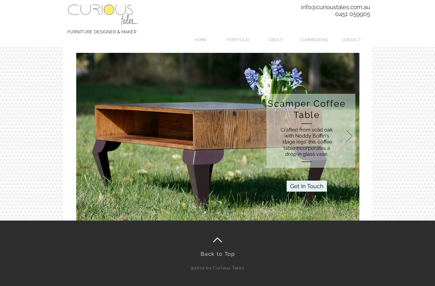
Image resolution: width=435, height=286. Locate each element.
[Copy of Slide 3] (230, 212)
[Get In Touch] (307, 186)
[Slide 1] (205, 212)
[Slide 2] (213, 212)
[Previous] (86, 136)
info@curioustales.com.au (335, 6)
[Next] (349, 136)
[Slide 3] (222, 212)
